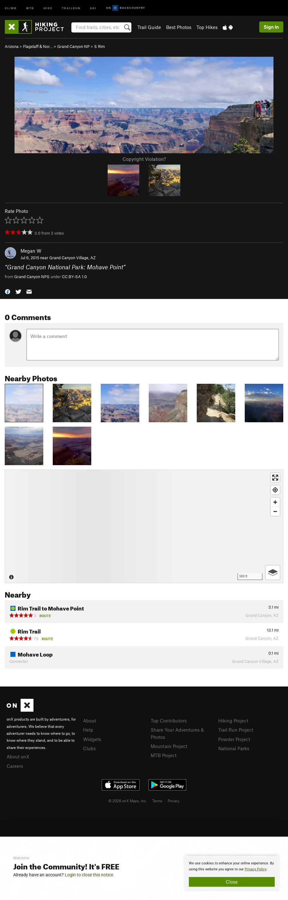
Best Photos (178, 27)
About (89, 720)
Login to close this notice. (89, 874)
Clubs (89, 748)
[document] (232, 873)
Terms (157, 800)
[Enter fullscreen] (275, 477)
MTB (30, 8)
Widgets (92, 739)
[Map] (144, 526)
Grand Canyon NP (73, 46)
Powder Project (234, 739)
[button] (7, 291)
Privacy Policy (256, 869)
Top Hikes (207, 27)
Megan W (31, 251)
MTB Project (164, 755)
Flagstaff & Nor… (38, 46)
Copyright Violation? (144, 159)
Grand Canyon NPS (32, 276)
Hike (48, 8)
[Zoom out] (275, 511)
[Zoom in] (275, 502)
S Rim (99, 46)
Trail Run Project (235, 730)
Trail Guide (149, 27)
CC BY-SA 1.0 (74, 276)
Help (88, 730)
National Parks (233, 748)
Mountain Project (169, 746)
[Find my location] (275, 489)
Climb (11, 8)
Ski (93, 8)
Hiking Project (233, 720)
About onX (18, 756)
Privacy (174, 800)
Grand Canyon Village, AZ (72, 257)
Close (232, 882)
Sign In (271, 27)
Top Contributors (169, 720)
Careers (15, 766)
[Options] (273, 572)
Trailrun (71, 8)
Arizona (12, 46)
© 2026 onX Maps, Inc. (127, 800)
